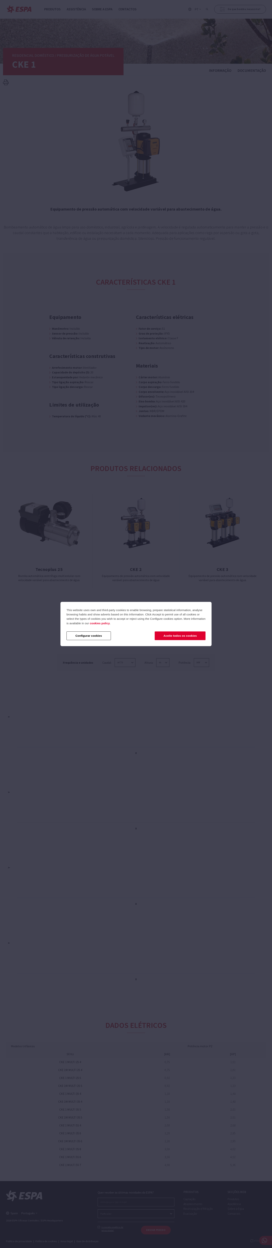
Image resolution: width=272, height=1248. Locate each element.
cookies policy (100, 623)
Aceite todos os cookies (180, 635)
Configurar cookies (88, 635)
